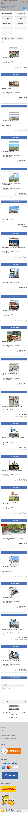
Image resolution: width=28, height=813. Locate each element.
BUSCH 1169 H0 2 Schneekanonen (10, 566)
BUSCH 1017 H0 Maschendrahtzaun (10, 120)
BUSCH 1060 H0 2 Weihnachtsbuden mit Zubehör (13, 247)
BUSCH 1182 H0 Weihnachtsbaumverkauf (12, 629)
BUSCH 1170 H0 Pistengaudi (9, 597)
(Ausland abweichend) (16, 61)
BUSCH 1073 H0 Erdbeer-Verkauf (10, 341)
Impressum (3, 727)
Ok (24, 7)
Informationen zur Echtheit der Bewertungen (13, 811)
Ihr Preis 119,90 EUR (14, 717)
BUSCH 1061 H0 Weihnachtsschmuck (11, 279)
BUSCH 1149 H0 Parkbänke (8, 534)
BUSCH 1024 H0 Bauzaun (8, 151)
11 (14, 41)
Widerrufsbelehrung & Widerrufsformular (9, 738)
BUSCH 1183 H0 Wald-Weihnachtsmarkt (11, 660)
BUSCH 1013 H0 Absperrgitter (9, 57)
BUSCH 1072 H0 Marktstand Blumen (10, 310)
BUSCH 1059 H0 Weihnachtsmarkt (10, 216)
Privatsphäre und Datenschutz (7, 733)
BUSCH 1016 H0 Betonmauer (9, 88)
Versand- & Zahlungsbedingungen (8, 735)
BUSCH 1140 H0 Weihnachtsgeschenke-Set (12, 470)
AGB (2, 730)
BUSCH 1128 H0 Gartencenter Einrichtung (12, 406)
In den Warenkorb (14, 74)
